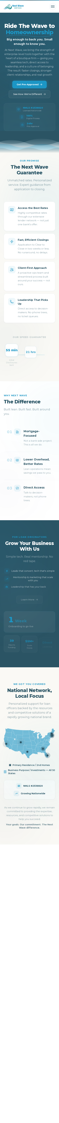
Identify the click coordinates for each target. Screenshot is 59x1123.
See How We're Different (29, 94)
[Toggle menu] (53, 6)
